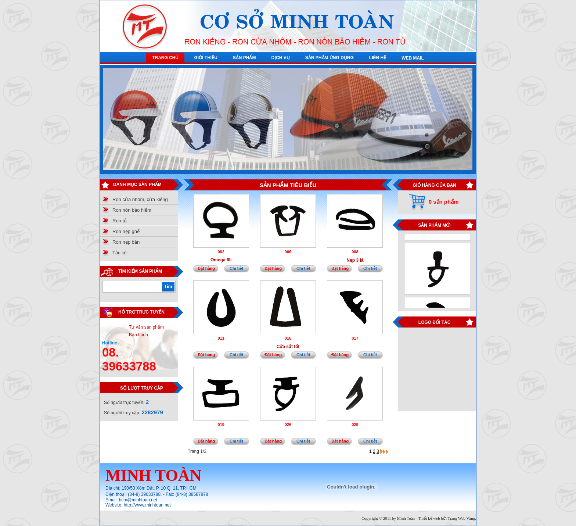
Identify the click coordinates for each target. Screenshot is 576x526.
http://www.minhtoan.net (147, 505)
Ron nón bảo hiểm (131, 210)
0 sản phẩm (444, 201)
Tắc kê (119, 252)
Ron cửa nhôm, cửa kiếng (140, 199)
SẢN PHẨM (244, 57)
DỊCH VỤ (280, 57)
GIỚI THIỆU (205, 57)
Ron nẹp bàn (126, 242)
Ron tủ (119, 220)
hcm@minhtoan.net (138, 499)
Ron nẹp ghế (126, 231)
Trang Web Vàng (461, 518)
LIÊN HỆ (377, 57)
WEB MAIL (413, 58)
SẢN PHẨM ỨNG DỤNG (329, 57)
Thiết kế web (429, 518)
